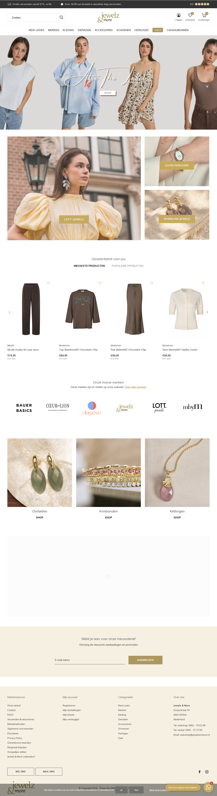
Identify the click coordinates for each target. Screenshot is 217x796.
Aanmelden (145, 660)
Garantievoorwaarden (19, 742)
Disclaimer (13, 733)
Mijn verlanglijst (71, 719)
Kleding (68, 30)
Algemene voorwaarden (20, 728)
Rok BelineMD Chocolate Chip (128, 349)
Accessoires (104, 30)
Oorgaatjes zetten (16, 752)
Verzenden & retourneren (20, 719)
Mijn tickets (68, 714)
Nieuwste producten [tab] (89, 265)
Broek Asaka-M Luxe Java (22, 349)
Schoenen (123, 30)
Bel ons (21, 771)
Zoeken (61, 17)
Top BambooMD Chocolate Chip (78, 349)
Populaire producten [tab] (127, 265)
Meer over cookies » (160, 790)
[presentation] (9, 312)
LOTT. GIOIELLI (74, 219)
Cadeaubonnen (178, 30)
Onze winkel (13, 705)
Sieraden (84, 30)
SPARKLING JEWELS (177, 218)
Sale (157, 30)
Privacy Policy (14, 738)
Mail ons (48, 771)
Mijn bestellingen (72, 710)
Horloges (141, 30)
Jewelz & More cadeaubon (21, 756)
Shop (39, 517)
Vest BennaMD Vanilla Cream (179, 349)
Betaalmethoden (16, 724)
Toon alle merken (135, 387)
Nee (136, 790)
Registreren (69, 705)
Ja (121, 790)
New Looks (36, 30)
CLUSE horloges (177, 165)
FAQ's (10, 714)
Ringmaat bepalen (17, 747)
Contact (11, 710)
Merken (53, 30)
